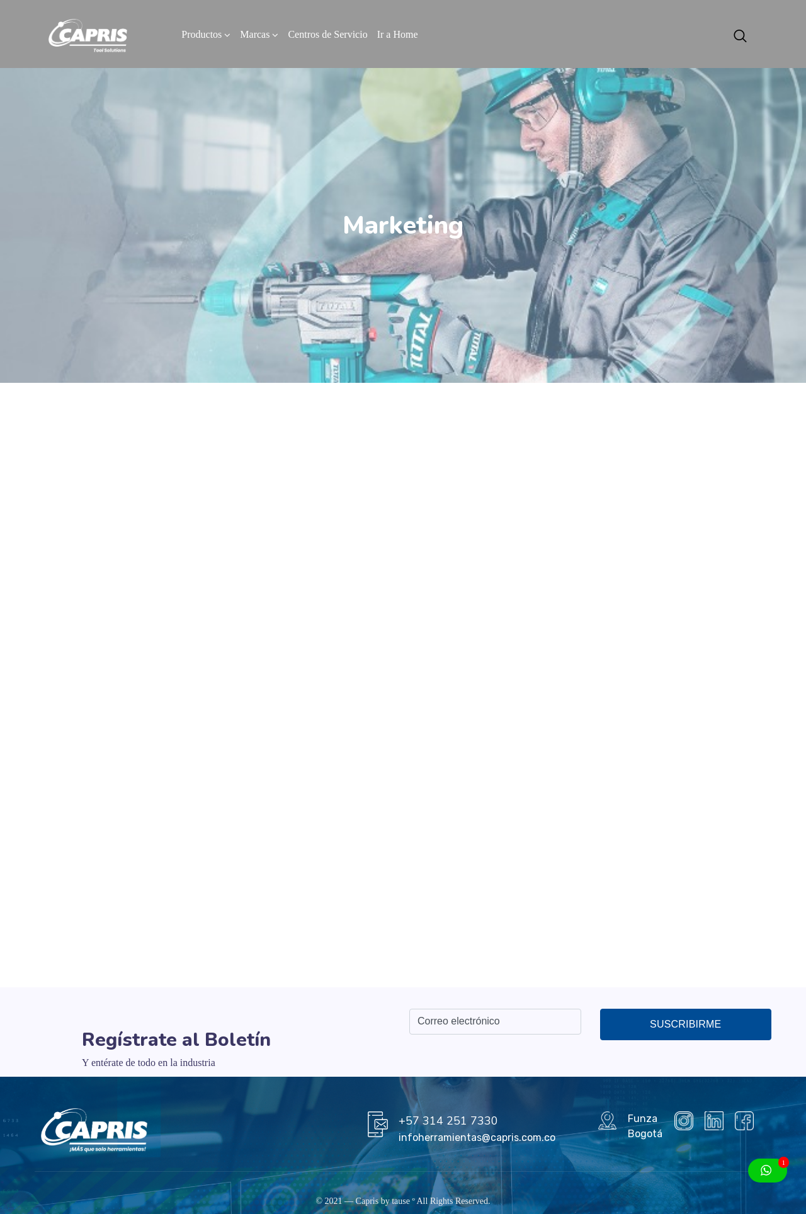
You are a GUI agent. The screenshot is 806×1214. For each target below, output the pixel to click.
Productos (201, 34)
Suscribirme (685, 1024)
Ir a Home (397, 34)
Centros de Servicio (327, 34)
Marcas (255, 34)
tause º (403, 1201)
